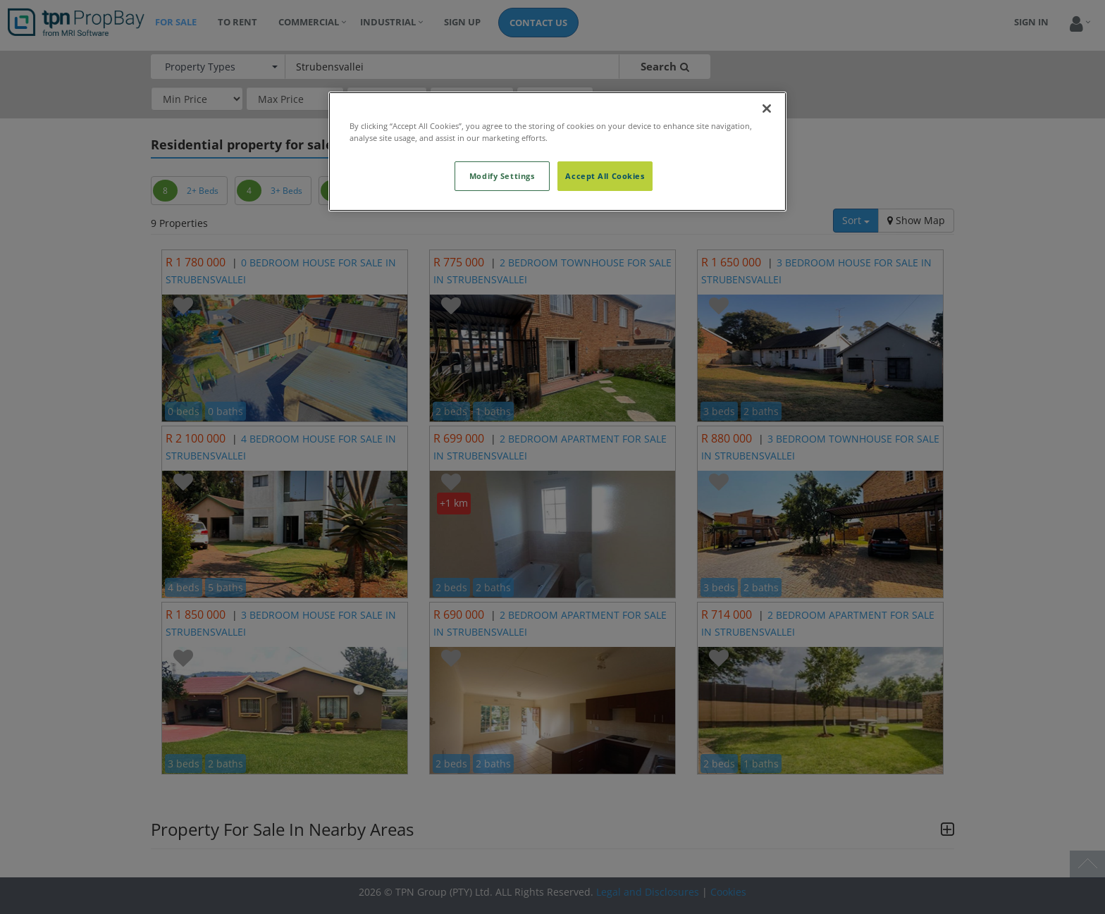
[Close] (766, 108)
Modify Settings (502, 176)
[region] (557, 151)
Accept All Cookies (604, 176)
